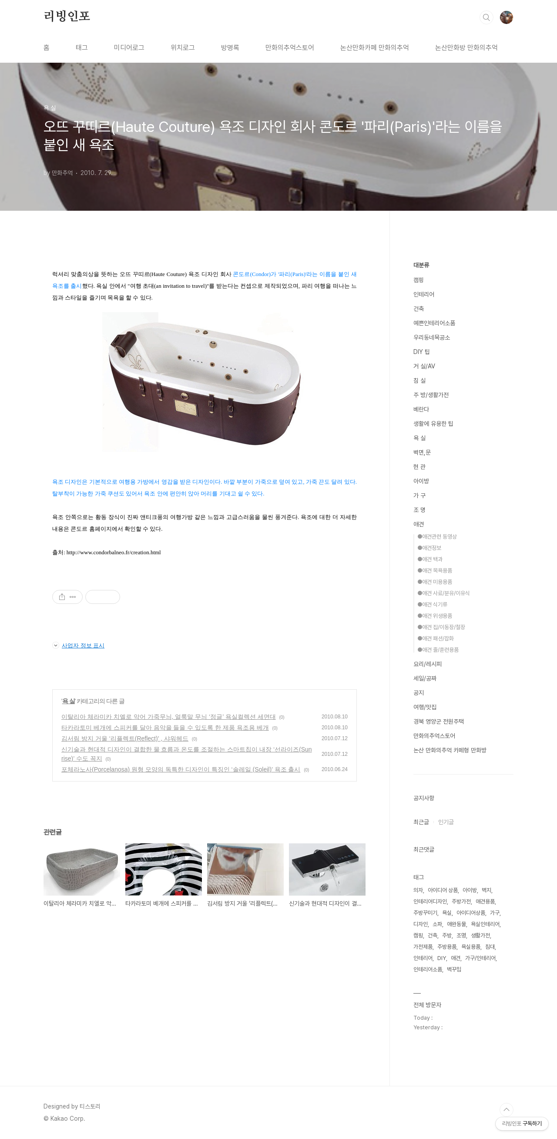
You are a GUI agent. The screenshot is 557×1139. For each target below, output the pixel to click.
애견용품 (485, 901)
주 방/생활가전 (431, 394)
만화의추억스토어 (289, 48)
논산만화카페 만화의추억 (374, 48)
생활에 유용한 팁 (433, 423)
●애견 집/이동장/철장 (441, 627)
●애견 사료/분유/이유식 (443, 593)
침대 (490, 947)
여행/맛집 (424, 707)
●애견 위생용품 (434, 616)
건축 (418, 308)
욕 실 (68, 701)
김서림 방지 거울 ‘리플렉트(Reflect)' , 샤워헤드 (124, 738)
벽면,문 (422, 452)
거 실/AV (424, 366)
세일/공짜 (424, 678)
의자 (418, 890)
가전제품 (423, 947)
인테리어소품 (427, 969)
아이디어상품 (470, 913)
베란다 (421, 409)
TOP (506, 1110)
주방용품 (446, 947)
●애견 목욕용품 (434, 570)
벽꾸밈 (454, 969)
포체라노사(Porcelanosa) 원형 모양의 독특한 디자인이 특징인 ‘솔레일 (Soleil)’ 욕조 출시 (180, 769)
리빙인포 (67, 17)
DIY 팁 (421, 351)
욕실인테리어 (485, 924)
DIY (441, 958)
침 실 (419, 380)
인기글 (446, 822)
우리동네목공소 (431, 337)
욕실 (447, 913)
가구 (495, 913)
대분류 (421, 265)
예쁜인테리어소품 (434, 323)
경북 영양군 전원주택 (438, 721)
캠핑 (418, 279)
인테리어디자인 (430, 901)
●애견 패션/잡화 (435, 638)
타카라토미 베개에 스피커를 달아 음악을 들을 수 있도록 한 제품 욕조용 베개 (165, 727)
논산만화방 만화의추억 (466, 48)
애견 (418, 524)
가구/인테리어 (480, 958)
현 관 (419, 466)
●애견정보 (429, 548)
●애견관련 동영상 (437, 536)
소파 (437, 924)
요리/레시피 (427, 663)
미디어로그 (129, 48)
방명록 (230, 48)
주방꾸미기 (425, 913)
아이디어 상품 (443, 890)
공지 (418, 692)
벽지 (486, 890)
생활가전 (480, 935)
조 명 (419, 509)
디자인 (420, 924)
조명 (461, 935)
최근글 (421, 822)
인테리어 (423, 294)
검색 (486, 17)
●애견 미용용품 (434, 582)
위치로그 (183, 48)
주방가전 (461, 901)
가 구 (419, 495)
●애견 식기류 (432, 604)
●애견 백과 (430, 559)
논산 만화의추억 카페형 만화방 (450, 750)
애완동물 (456, 924)
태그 (82, 48)
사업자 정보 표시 (78, 645)
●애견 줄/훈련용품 (438, 650)
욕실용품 (470, 947)
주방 (447, 935)
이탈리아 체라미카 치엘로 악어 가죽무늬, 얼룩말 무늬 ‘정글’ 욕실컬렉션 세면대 (168, 716)
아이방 (421, 481)
